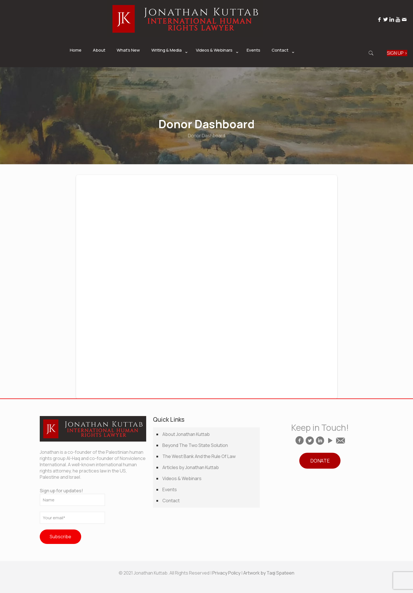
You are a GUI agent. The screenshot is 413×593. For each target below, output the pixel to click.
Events (169, 489)
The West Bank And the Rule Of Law (199, 456)
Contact (171, 500)
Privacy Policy (226, 573)
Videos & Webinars (182, 478)
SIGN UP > (397, 53)
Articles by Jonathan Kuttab (190, 467)
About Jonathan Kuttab (186, 434)
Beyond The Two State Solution (195, 445)
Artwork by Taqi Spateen (268, 573)
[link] (168, 64)
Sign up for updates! (72, 497)
